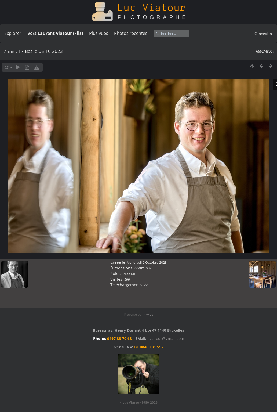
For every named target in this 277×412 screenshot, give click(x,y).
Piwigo (148, 314)
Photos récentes (130, 33)
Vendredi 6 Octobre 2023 (147, 262)
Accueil (9, 51)
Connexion (263, 33)
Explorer (12, 33)
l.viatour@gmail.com (165, 338)
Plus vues (98, 33)
